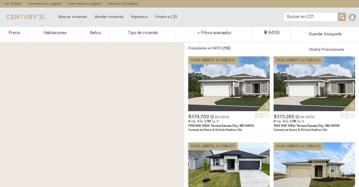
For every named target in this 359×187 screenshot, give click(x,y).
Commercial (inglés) (45, 3)
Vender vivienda (108, 16)
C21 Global (13, 3)
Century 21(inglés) (123, 3)
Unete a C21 (166, 16)
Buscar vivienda (72, 16)
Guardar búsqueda (325, 34)
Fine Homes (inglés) (85, 3)
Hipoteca (139, 16)
